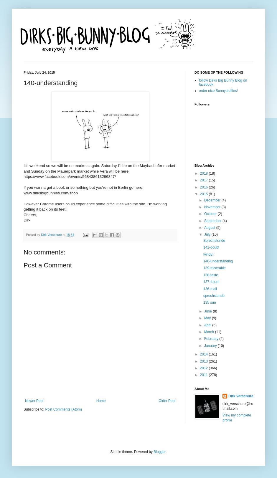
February (211, 339)
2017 (204, 180)
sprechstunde (214, 296)
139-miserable (214, 268)
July (208, 234)
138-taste (210, 275)
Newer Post (34, 401)
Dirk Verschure (52, 234)
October (211, 214)
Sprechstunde (214, 241)
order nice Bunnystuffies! (218, 91)
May (208, 318)
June (208, 311)
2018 (204, 173)
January (211, 346)
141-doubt (211, 247)
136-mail (210, 289)
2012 (204, 368)
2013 (204, 361)
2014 (204, 354)
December (213, 200)
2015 (204, 194)
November (213, 207)
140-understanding (218, 261)
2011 (204, 375)
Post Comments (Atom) (63, 409)
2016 (204, 187)
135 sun (209, 302)
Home (101, 401)
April (208, 325)
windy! (208, 254)
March (209, 332)
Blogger (160, 452)
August (210, 228)
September (213, 221)
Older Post (167, 401)
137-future (211, 282)
